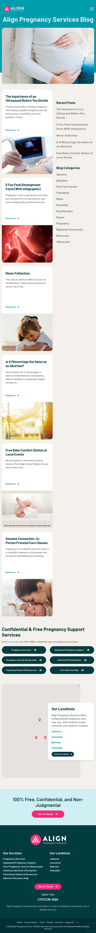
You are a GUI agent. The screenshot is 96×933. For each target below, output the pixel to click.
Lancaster (55, 862)
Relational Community (69, 230)
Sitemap (49, 922)
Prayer (60, 217)
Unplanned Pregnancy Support (19, 862)
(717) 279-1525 (48, 899)
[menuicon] (92, 9)
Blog (77, 922)
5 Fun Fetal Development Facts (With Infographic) (72, 126)
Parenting (62, 205)
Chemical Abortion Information (20, 870)
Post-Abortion (64, 211)
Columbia (55, 870)
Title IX (42, 922)
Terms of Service (30, 922)
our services (13, 641)
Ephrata (54, 866)
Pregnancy (62, 223)
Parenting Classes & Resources (20, 874)
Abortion (61, 174)
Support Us (69, 922)
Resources (62, 236)
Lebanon (54, 858)
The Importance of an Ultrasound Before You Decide (70, 113)
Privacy (19, 922)
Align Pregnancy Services (22, 926)
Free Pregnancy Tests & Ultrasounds (23, 866)
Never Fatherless (67, 135)
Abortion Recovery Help (16, 878)
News (59, 199)
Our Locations (60, 853)
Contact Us (59, 922)
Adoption (62, 181)
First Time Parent (66, 187)
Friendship (62, 193)
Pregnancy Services (14, 858)
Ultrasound (63, 242)
